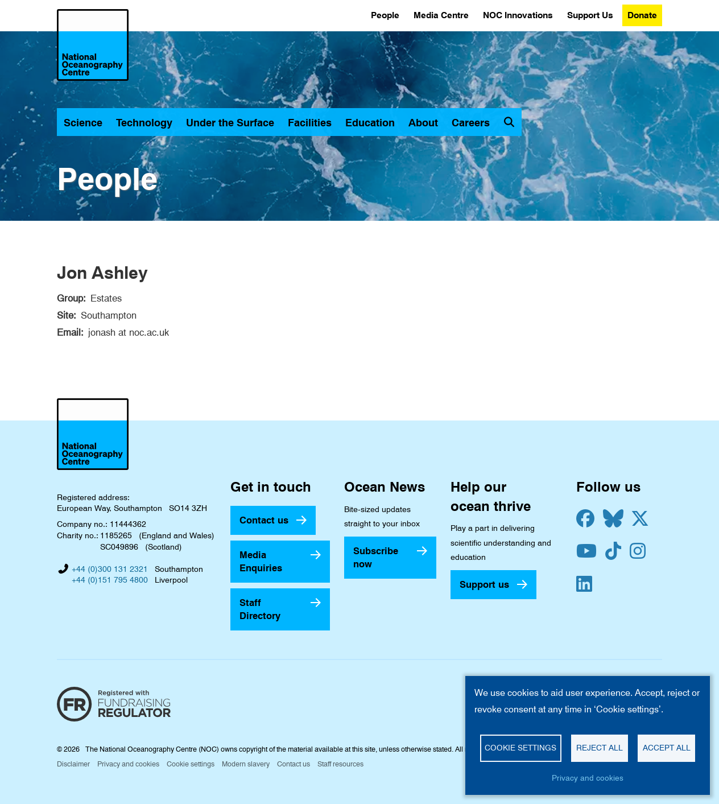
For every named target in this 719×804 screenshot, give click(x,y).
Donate (642, 15)
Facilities (310, 123)
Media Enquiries (260, 561)
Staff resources (340, 764)
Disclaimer (73, 764)
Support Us (590, 15)
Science (83, 123)
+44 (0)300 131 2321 (110, 569)
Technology (144, 123)
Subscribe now (375, 557)
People (385, 15)
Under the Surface (230, 123)
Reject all (599, 747)
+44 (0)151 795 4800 (110, 579)
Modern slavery (246, 764)
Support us (484, 584)
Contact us (263, 520)
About (423, 123)
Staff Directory (259, 609)
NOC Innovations (518, 15)
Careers (471, 123)
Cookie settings (190, 764)
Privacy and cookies (128, 764)
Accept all (667, 747)
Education (370, 123)
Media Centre (441, 15)
